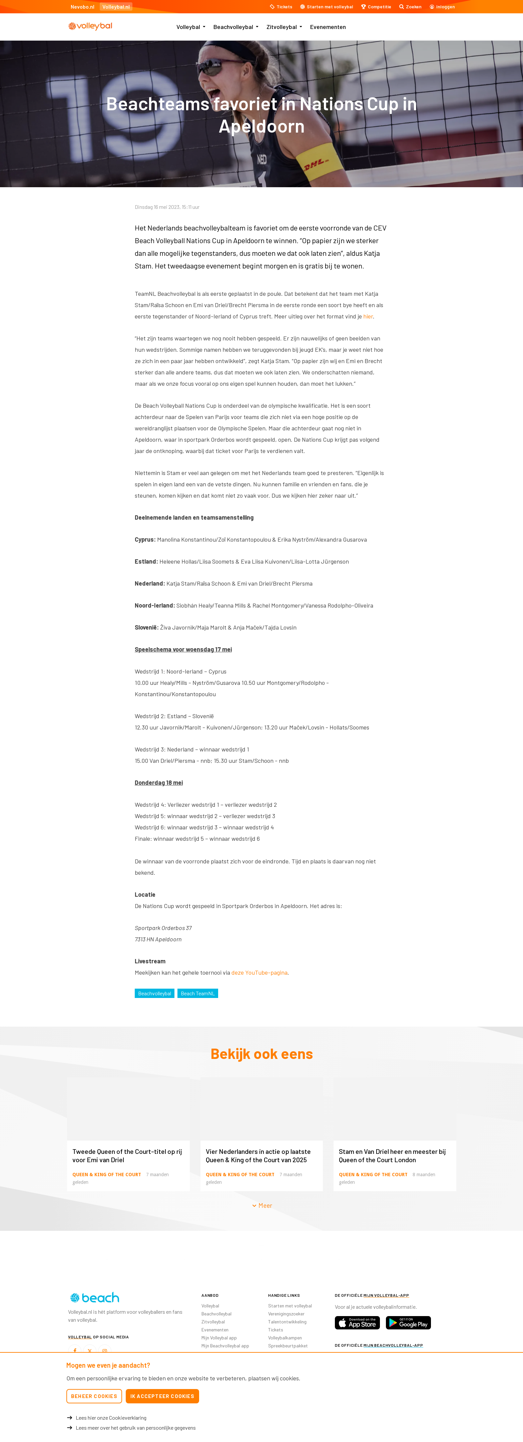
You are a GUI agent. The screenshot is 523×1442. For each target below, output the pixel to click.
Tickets (275, 1329)
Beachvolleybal (233, 26)
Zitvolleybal (282, 26)
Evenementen (328, 26)
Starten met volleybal (290, 1305)
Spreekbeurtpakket (288, 1345)
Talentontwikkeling (287, 1321)
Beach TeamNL (198, 993)
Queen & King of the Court (106, 1174)
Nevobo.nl (82, 6)
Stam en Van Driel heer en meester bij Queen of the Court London (392, 1155)
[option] (106, 1259)
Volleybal (188, 26)
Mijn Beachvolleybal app (225, 1345)
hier (368, 316)
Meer (262, 1205)
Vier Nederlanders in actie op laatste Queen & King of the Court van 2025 (258, 1155)
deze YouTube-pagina (259, 972)
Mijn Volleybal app (219, 1337)
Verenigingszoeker (286, 1313)
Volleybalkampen (285, 1337)
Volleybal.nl (116, 6)
